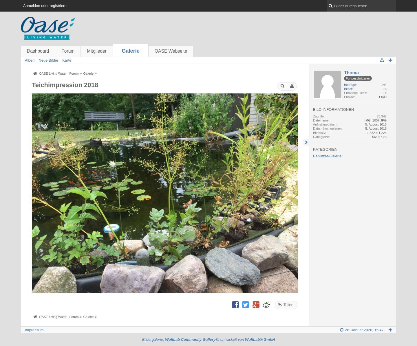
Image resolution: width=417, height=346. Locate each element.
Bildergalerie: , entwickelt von (208, 339)
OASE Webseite (171, 51)
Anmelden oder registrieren (46, 5)
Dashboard (38, 51)
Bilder (348, 89)
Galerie (131, 51)
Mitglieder (97, 51)
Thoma (351, 72)
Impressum (34, 330)
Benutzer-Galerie (327, 156)
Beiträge (350, 84)
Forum (67, 51)
